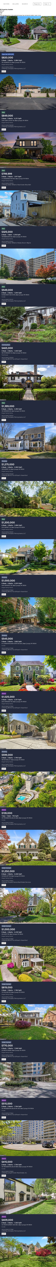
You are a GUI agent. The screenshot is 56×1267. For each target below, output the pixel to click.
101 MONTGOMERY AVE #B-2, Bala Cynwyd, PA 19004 (17, 1225)
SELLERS (15, 4)
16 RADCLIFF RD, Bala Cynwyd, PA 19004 (13, 876)
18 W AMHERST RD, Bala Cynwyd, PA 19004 (14, 585)
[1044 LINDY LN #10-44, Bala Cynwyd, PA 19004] (28, 92)
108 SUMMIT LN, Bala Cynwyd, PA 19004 (13, 469)
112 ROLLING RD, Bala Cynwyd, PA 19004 (13, 992)
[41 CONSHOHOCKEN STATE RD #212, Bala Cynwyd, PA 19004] (28, 615)
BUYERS (6, 4)
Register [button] (37, 4)
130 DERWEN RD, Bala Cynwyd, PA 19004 (13, 411)
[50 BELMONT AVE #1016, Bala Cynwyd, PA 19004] (28, 266)
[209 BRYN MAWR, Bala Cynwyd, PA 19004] (28, 1022)
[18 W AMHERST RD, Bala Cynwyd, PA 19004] (28, 557)
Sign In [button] (46, 4)
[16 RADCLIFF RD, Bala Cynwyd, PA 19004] (28, 848)
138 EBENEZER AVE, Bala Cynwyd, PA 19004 (14, 236)
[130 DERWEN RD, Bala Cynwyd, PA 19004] (28, 382)
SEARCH (25, 4)
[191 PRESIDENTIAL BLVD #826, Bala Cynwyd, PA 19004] (28, 789)
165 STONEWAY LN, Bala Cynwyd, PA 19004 (14, 353)
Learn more (37, 15)
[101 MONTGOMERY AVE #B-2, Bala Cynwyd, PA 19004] (28, 1196)
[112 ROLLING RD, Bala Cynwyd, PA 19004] (28, 964)
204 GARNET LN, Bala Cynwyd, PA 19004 (13, 527)
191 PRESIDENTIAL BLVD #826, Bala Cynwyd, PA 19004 (17, 818)
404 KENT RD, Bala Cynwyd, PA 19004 (12, 934)
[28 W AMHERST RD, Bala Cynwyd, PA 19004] (28, 673)
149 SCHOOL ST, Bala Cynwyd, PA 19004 (13, 759)
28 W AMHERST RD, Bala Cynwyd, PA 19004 (14, 701)
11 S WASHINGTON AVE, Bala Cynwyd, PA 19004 (15, 178)
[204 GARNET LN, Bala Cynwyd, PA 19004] (28, 499)
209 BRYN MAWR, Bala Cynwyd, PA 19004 (13, 1050)
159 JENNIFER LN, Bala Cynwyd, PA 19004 (13, 62)
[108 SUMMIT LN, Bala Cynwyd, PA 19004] (28, 441)
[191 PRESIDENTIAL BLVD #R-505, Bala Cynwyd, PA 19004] (28, 1080)
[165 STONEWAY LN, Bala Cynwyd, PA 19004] (28, 324)
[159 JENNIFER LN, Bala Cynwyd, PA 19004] (28, 34)
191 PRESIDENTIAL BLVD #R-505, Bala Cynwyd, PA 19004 (18, 1108)
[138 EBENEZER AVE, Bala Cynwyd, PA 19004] (28, 208)
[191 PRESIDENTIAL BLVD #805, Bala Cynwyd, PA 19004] (28, 1138)
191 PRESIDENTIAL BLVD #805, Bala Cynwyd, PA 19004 (17, 1166)
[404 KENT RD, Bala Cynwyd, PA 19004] (28, 906)
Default (2, 11)
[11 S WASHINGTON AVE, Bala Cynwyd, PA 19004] (28, 150)
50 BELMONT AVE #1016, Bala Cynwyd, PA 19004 (15, 295)
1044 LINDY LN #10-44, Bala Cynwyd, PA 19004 (15, 120)
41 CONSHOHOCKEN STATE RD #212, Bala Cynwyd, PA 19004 (19, 643)
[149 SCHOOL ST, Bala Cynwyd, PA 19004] (28, 731)
